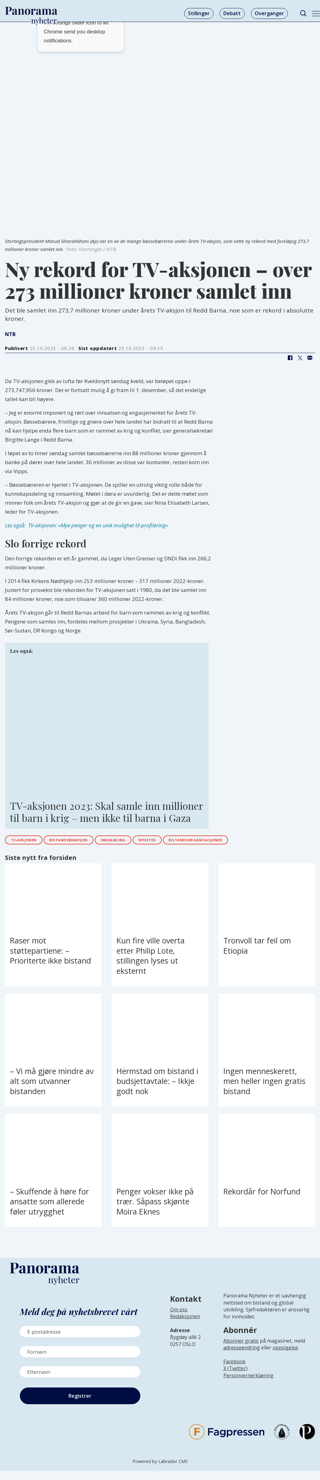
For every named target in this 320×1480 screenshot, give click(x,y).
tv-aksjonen (28, 841)
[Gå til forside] (31, 10)
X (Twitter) (235, 1370)
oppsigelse (285, 1350)
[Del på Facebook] (290, 357)
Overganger (269, 13)
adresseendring (241, 1350)
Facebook (234, 1364)
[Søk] (303, 13)
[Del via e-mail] (309, 357)
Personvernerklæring (248, 1377)
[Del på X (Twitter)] (300, 357)
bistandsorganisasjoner (241, 841)
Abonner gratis (241, 1343)
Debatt (232, 13)
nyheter (181, 841)
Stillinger (199, 13)
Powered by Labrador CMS (160, 1464)
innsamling (140, 841)
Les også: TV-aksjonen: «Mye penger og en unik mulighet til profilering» (86, 525)
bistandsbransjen (84, 841)
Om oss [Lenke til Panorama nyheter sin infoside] (178, 1312)
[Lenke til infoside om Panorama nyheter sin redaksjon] (185, 1323)
